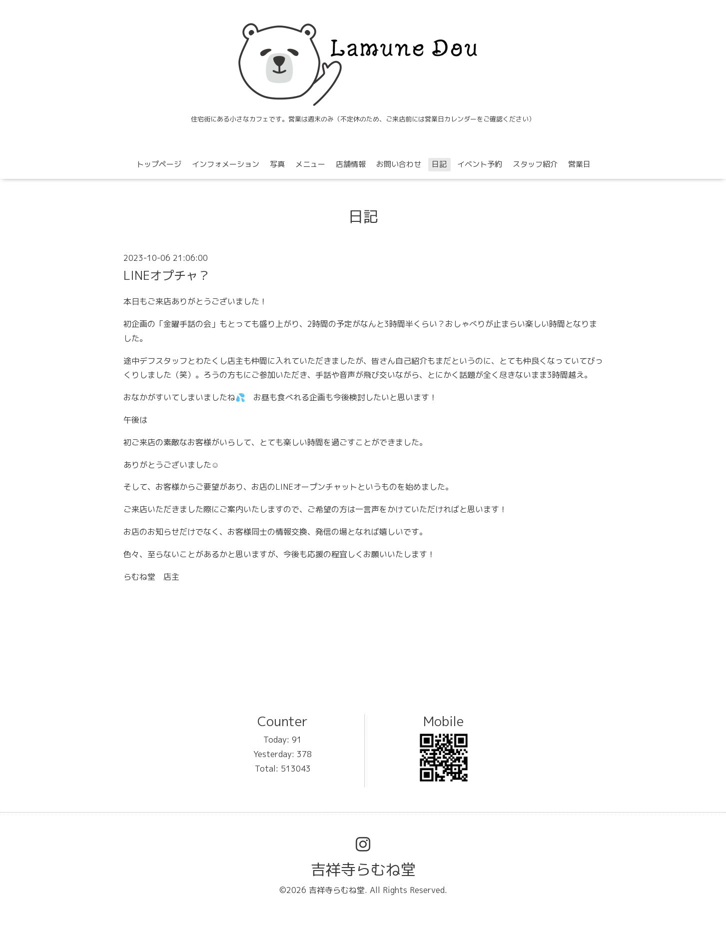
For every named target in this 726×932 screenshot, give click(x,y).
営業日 (579, 164)
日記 (439, 164)
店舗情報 (351, 164)
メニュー (310, 164)
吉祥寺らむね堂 (363, 869)
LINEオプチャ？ (166, 275)
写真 (277, 164)
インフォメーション (225, 164)
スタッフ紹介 (535, 164)
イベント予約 (479, 164)
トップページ (158, 164)
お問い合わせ (398, 164)
